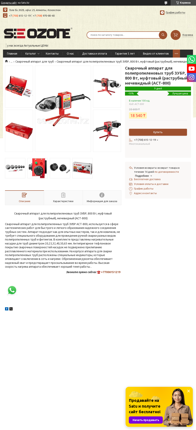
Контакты (52, 53)
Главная (12, 53)
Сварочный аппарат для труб (34, 61)
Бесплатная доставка (147, 179)
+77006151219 (110, 272)
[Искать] (163, 35)
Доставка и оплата (94, 53)
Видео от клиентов (156, 53)
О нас (70, 53)
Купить (158, 132)
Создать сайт (9, 2)
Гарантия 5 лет (125, 53)
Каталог (30, 53)
